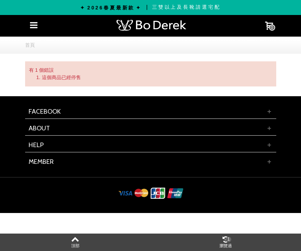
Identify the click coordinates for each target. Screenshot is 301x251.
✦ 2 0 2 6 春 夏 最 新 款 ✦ (110, 7)
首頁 (30, 45)
